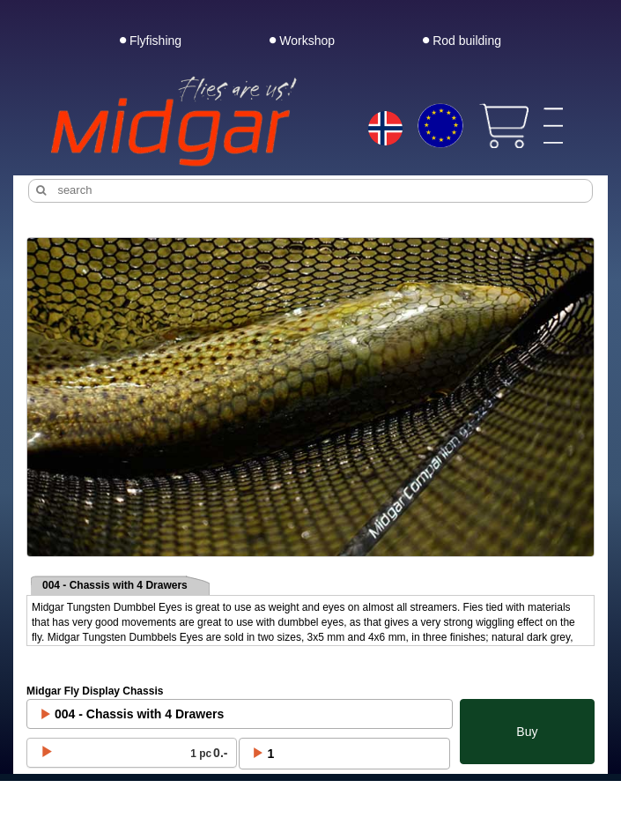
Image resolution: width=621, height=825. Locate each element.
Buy (526, 732)
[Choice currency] (440, 125)
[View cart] (503, 125)
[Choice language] (385, 129)
